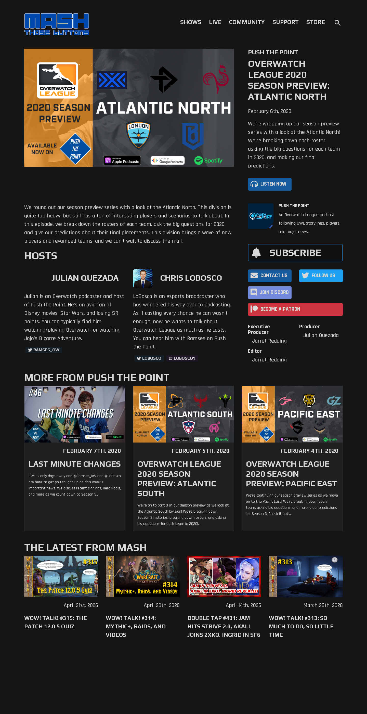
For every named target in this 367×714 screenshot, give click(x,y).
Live (215, 22)
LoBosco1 (184, 358)
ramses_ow (46, 349)
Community (247, 22)
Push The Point (294, 205)
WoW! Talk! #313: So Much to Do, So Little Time (301, 626)
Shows (190, 22)
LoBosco (151, 358)
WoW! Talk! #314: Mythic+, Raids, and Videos (136, 626)
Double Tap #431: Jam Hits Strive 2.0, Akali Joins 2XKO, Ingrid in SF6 (223, 626)
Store (315, 22)
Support (285, 22)
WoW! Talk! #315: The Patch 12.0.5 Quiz (55, 622)
